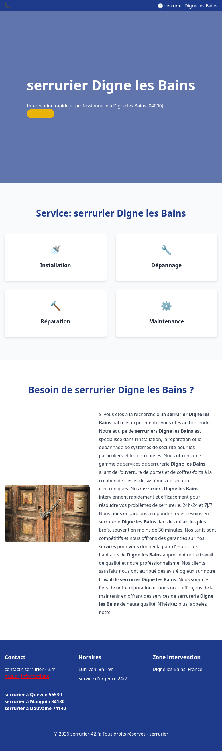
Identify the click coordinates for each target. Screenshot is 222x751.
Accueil (12, 676)
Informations (35, 676)
